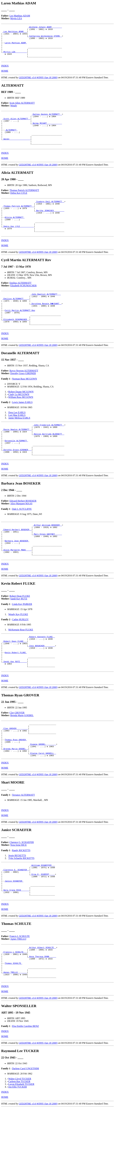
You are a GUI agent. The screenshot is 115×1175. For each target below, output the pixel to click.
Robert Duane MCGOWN (21, 418)
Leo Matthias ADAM (20, 15)
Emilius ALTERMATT (21, 303)
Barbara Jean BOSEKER (17, 577)
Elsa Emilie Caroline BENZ (25, 1093)
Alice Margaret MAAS (21, 537)
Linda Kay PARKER (22, 644)
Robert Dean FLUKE (20, 636)
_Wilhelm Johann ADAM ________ (45, 27)
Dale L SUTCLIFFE (22, 542)
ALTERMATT (11, 140)
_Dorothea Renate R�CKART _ (46, 325)
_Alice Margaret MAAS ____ (17, 588)
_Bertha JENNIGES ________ (49, 226)
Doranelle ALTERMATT (16, 470)
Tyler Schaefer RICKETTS (21, 912)
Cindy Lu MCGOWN (18, 421)
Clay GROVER (17, 759)
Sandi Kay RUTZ (18, 639)
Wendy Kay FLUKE (18, 654)
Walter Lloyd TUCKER (19, 1146)
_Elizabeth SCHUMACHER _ (15, 344)
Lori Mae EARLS (17, 441)
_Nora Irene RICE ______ (15, 949)
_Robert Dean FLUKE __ (14, 682)
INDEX (5, 72)
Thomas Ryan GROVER (16, 790)
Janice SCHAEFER (14, 938)
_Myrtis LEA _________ (14, 57)
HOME (4, 77)
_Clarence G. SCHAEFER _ (15, 924)
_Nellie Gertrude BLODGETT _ (48, 462)
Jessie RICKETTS (17, 909)
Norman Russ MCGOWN (24, 405)
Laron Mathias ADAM (16, 46)
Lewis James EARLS (22, 429)
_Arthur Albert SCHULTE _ (42, 1008)
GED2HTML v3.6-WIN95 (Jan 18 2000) (38, 84)
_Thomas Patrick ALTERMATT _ (18, 220)
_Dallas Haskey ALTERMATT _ (47, 121)
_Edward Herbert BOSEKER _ (17, 564)
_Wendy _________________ (16, 151)
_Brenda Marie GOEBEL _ (15, 801)
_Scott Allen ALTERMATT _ (16, 126)
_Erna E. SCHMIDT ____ (42, 930)
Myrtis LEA (16, 18)
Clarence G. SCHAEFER (22, 896)
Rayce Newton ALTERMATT (24, 397)
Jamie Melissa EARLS (19, 444)
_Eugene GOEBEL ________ (42, 795)
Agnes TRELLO (18, 999)
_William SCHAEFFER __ (42, 919)
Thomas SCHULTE (13, 1027)
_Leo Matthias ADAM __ (14, 32)
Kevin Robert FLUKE (16, 696)
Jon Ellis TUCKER (17, 1154)
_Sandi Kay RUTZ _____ (14, 707)
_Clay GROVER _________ (15, 776)
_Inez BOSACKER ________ (41, 688)
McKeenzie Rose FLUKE (20, 670)
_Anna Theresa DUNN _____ (42, 1019)
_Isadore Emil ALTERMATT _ (49, 215)
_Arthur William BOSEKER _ (47, 558)
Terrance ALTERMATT (23, 848)
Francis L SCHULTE (20, 996)
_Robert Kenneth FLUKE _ (41, 677)
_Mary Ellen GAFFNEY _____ (47, 569)
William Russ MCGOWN (20, 423)
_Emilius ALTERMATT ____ (15, 320)
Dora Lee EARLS (17, 439)
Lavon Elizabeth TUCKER (21, 1151)
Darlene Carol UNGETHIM (25, 1135)
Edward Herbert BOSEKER (23, 534)
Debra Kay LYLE (18, 206)
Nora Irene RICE (18, 898)
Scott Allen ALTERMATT (22, 109)
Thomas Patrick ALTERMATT (24, 203)
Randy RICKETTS (21, 904)
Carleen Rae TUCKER (19, 1148)
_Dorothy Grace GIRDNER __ (17, 481)
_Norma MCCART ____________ (47, 132)
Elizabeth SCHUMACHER (23, 306)
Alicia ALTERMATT (15, 234)
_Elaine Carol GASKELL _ (42, 806)
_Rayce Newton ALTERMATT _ (17, 457)
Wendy (13, 112)
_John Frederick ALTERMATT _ (48, 452)
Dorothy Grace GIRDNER (23, 400)
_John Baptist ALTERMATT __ (45, 314)
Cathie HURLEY (20, 659)
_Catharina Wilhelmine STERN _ (45, 38)
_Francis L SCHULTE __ (14, 1013)
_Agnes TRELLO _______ (14, 1038)
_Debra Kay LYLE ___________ (18, 245)
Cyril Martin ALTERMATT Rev (20, 333)
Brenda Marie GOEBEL (22, 762)
